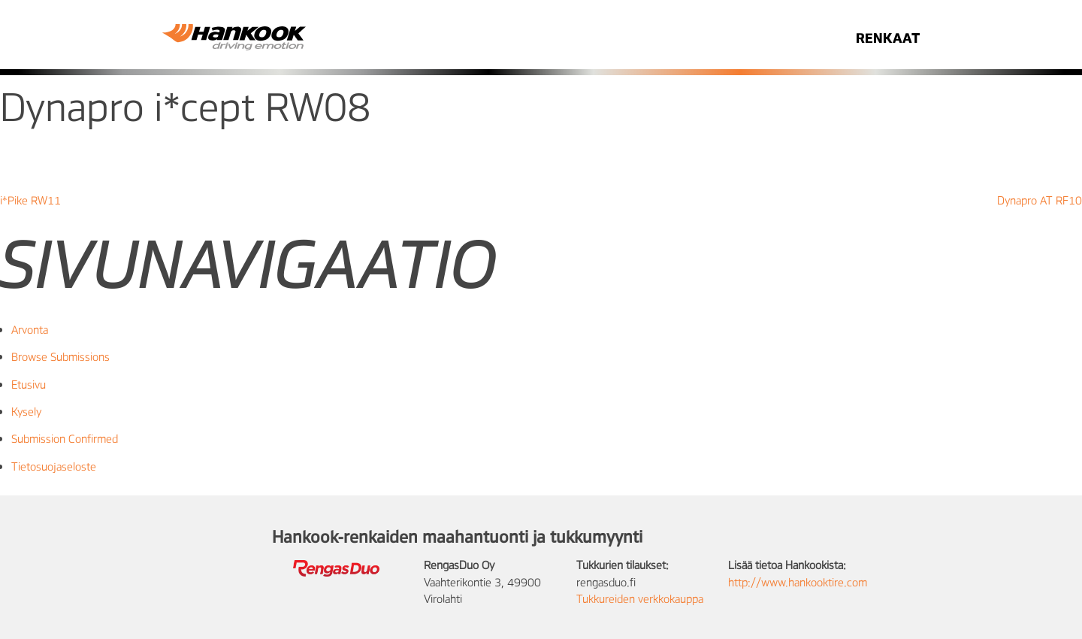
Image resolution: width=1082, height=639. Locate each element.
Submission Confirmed (64, 438)
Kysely (26, 411)
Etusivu (28, 384)
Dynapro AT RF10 (1039, 200)
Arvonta (29, 329)
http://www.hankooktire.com (797, 582)
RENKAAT (888, 37)
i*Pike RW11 (30, 200)
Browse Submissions (60, 356)
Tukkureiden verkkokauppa (639, 598)
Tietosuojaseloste (53, 466)
